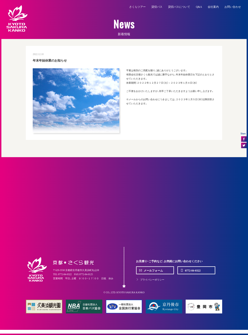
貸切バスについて (179, 6)
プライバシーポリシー (150, 279)
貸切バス (156, 6)
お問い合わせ (232, 6)
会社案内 (213, 6)
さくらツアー (137, 6)
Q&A (199, 6)
